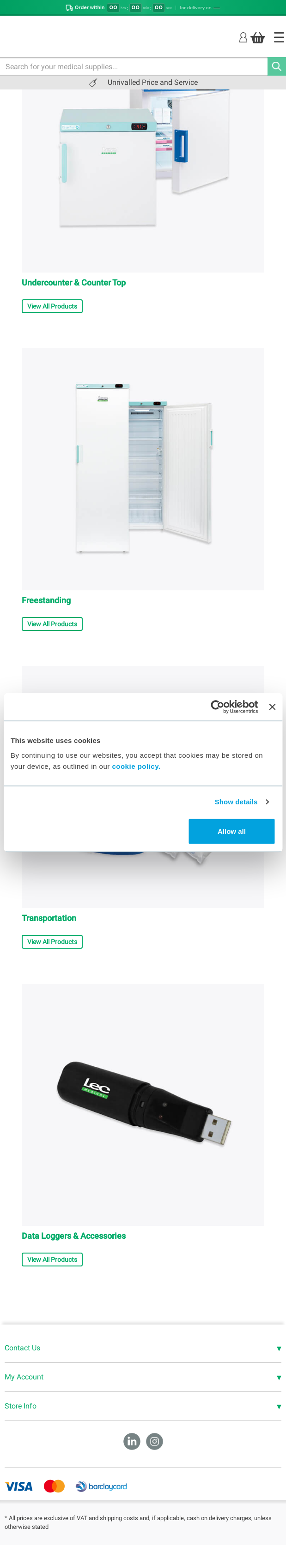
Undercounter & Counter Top (74, 282)
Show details (236, 802)
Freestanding (46, 600)
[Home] (279, 37)
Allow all (232, 831)
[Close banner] (272, 707)
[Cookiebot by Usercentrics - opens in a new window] (217, 707)
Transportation (49, 918)
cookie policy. (136, 766)
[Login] (243, 37)
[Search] (277, 66)
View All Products (52, 306)
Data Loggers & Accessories (74, 1236)
